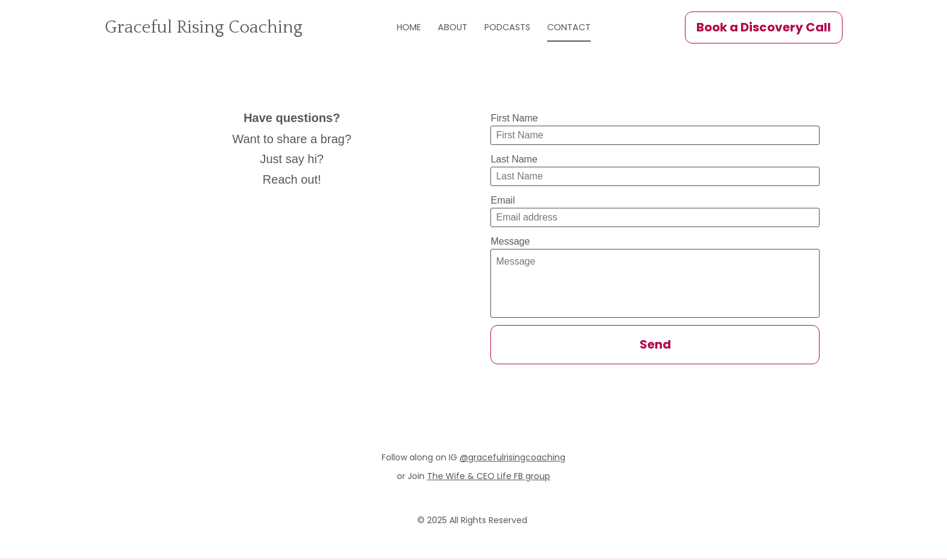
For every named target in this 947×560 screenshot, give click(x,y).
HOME (431, 28)
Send (655, 346)
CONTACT (591, 28)
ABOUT (474, 28)
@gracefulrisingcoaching (512, 459)
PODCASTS (530, 28)
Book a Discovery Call (763, 28)
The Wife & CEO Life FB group (488, 478)
